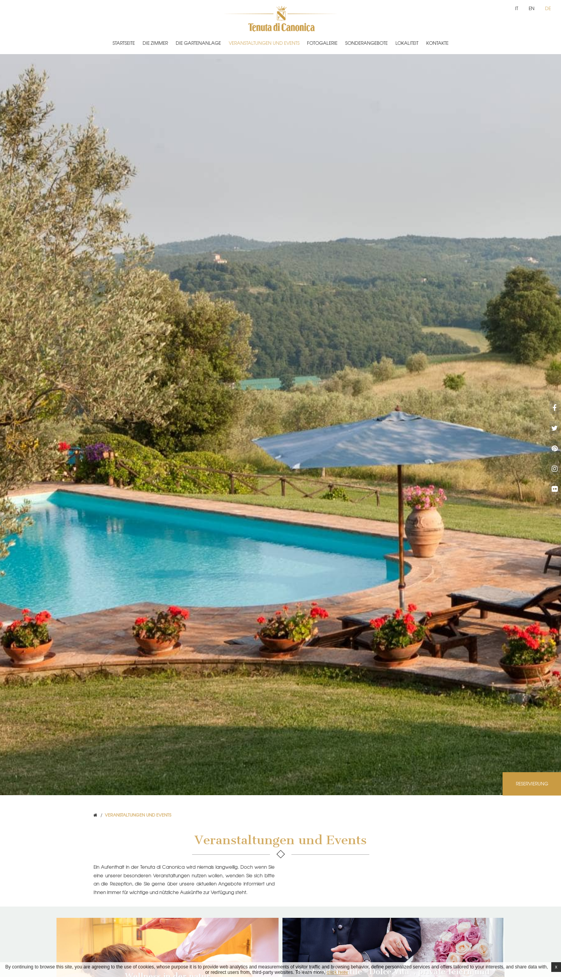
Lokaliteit (406, 42)
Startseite (124, 42)
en (532, 8)
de (548, 8)
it (516, 8)
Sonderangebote (366, 42)
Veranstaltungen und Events (264, 42)
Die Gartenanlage (198, 42)
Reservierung (532, 783)
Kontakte (437, 42)
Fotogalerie (322, 42)
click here (337, 972)
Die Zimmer (155, 42)
